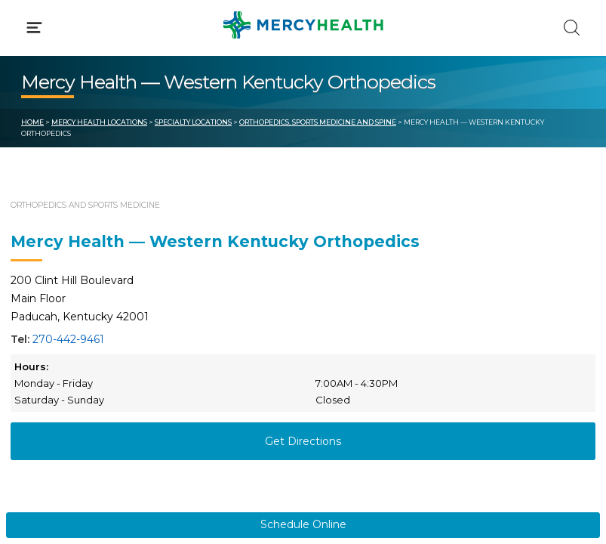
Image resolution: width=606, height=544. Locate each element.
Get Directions (303, 441)
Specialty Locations (193, 122)
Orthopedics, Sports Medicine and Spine (317, 122)
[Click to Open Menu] (34, 27)
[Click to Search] (571, 27)
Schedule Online (303, 524)
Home (32, 122)
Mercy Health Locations (99, 122)
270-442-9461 (68, 339)
